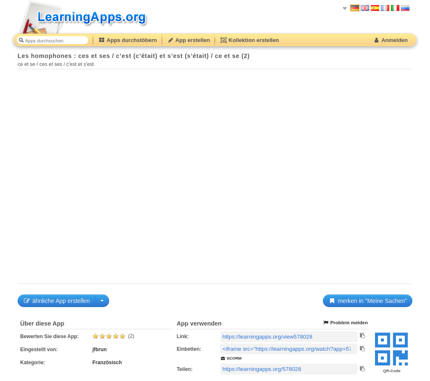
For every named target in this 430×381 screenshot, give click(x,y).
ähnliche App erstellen (56, 300)
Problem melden (345, 323)
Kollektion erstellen (249, 40)
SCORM (231, 358)
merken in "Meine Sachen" (367, 300)
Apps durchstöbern (127, 40)
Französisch (107, 362)
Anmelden (390, 40)
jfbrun (99, 349)
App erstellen (188, 40)
